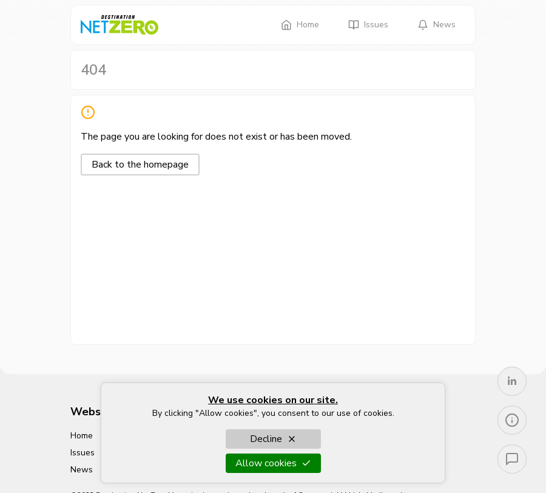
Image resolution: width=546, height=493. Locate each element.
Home (300, 24)
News (436, 24)
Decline (273, 439)
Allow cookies (273, 463)
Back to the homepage (140, 164)
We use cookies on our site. (273, 400)
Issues (368, 24)
